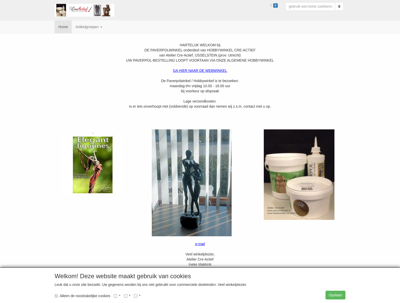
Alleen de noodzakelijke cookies (82, 296)
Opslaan (335, 295)
